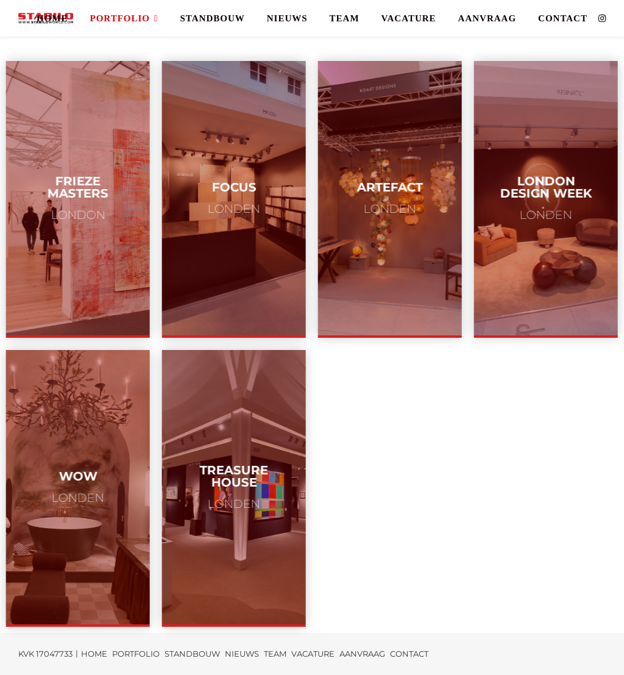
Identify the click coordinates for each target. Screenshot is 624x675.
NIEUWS (287, 18)
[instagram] (602, 18)
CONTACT (562, 18)
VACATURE (408, 18)
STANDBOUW (212, 18)
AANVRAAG (487, 18)
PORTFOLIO (120, 18)
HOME (52, 18)
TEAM (345, 18)
